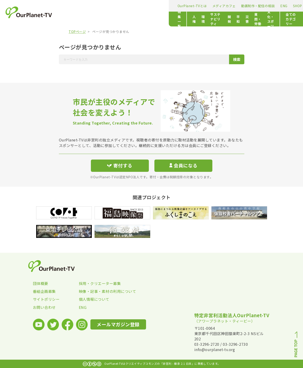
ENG (174, 5)
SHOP (188, 5)
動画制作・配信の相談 (149, 5)
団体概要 (40, 283)
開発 (153, 19)
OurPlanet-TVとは (82, 5)
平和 (165, 19)
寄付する (255, 4)
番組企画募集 (44, 291)
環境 (108, 19)
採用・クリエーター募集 (100, 283)
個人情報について (94, 299)
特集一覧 (75, 19)
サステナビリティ (131, 19)
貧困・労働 (195, 19)
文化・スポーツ (221, 19)
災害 (178, 19)
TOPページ (77, 31)
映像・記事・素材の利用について (102, 291)
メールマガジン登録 (220, 5)
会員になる (183, 165)
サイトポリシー (46, 299)
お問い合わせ (44, 307)
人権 (96, 19)
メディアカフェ (114, 5)
